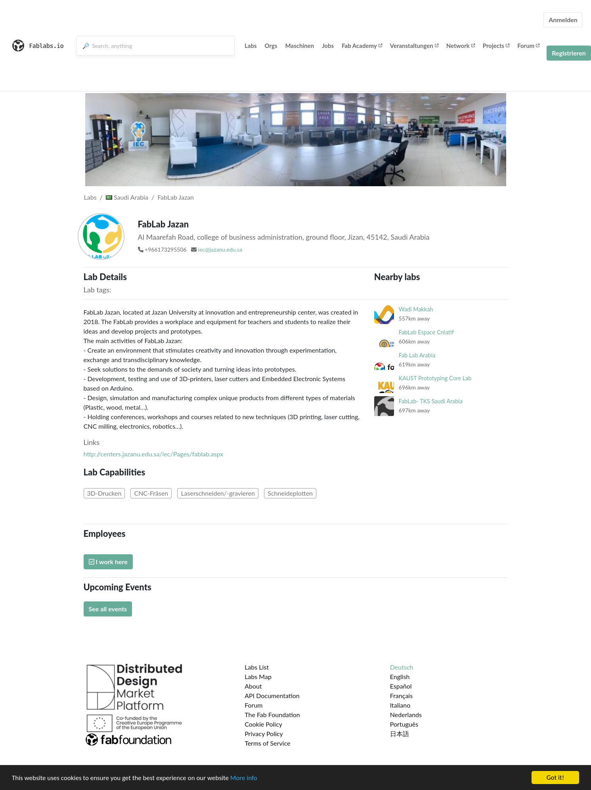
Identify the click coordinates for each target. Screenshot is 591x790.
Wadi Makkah (416, 309)
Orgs (271, 45)
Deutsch (401, 667)
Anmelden (563, 19)
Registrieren (569, 53)
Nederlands (406, 714)
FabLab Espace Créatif (426, 332)
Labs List (257, 667)
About (253, 686)
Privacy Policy (264, 733)
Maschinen (299, 45)
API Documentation (272, 695)
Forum (528, 45)
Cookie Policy (263, 724)
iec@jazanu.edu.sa (220, 249)
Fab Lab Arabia (417, 355)
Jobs (328, 45)
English (400, 676)
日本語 (399, 733)
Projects (496, 45)
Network (460, 45)
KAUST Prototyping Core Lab (435, 378)
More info (243, 780)
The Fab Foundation (272, 714)
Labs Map (258, 676)
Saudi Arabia (127, 197)
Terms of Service (267, 743)
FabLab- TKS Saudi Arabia (431, 401)
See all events (108, 609)
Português (404, 724)
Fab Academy (362, 45)
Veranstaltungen (414, 45)
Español (401, 686)
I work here (108, 561)
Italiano (400, 705)
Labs (251, 45)
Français (401, 695)
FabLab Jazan (175, 197)
